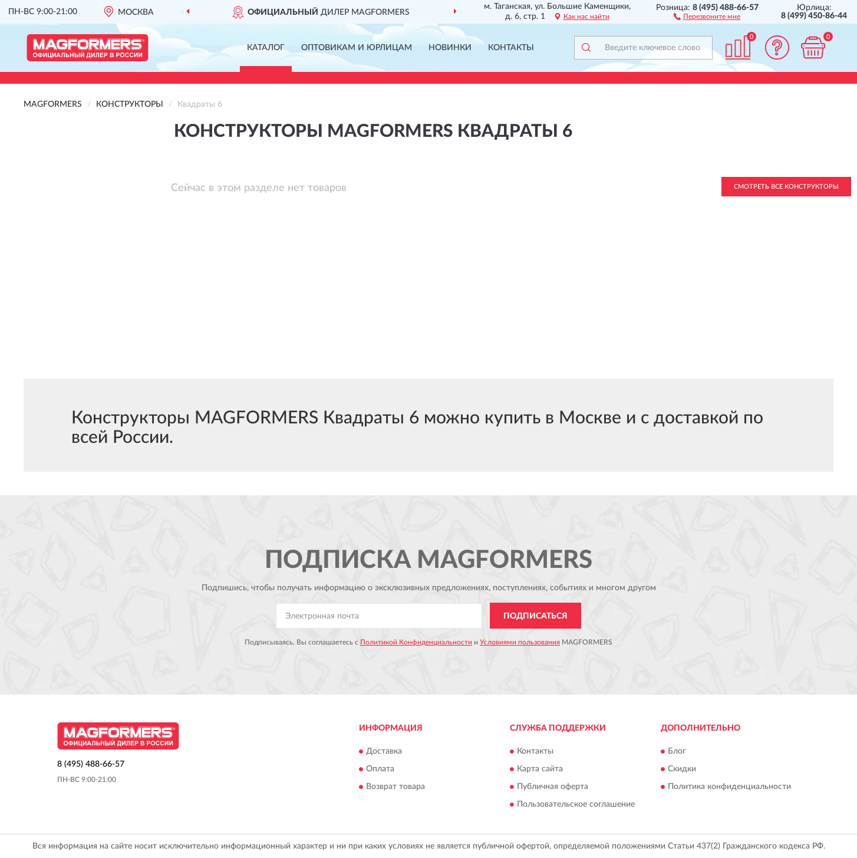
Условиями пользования (520, 642)
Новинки (450, 48)
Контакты (511, 48)
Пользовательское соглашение (576, 804)
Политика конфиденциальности (729, 787)
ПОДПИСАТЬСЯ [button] (535, 616)
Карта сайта (540, 769)
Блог (677, 751)
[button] (707, 15)
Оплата (380, 769)
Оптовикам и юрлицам (356, 48)
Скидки (682, 769)
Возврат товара (395, 787)
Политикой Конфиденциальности (416, 642)
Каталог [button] (266, 48)
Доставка (384, 751)
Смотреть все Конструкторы (786, 186)
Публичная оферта (552, 787)
